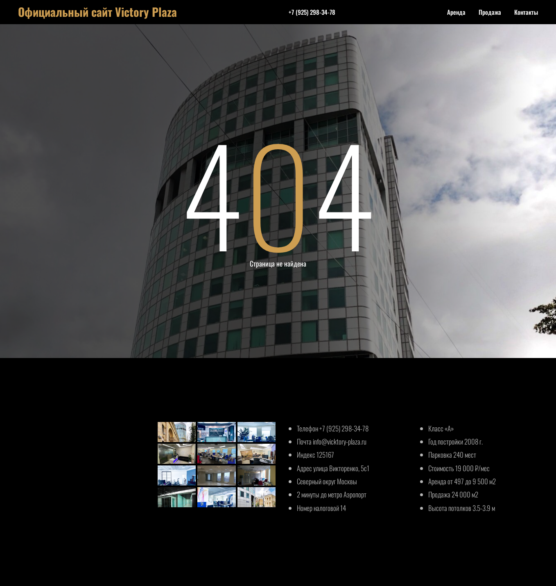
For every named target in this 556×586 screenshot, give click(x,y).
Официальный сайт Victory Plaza (97, 11)
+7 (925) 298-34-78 (312, 11)
